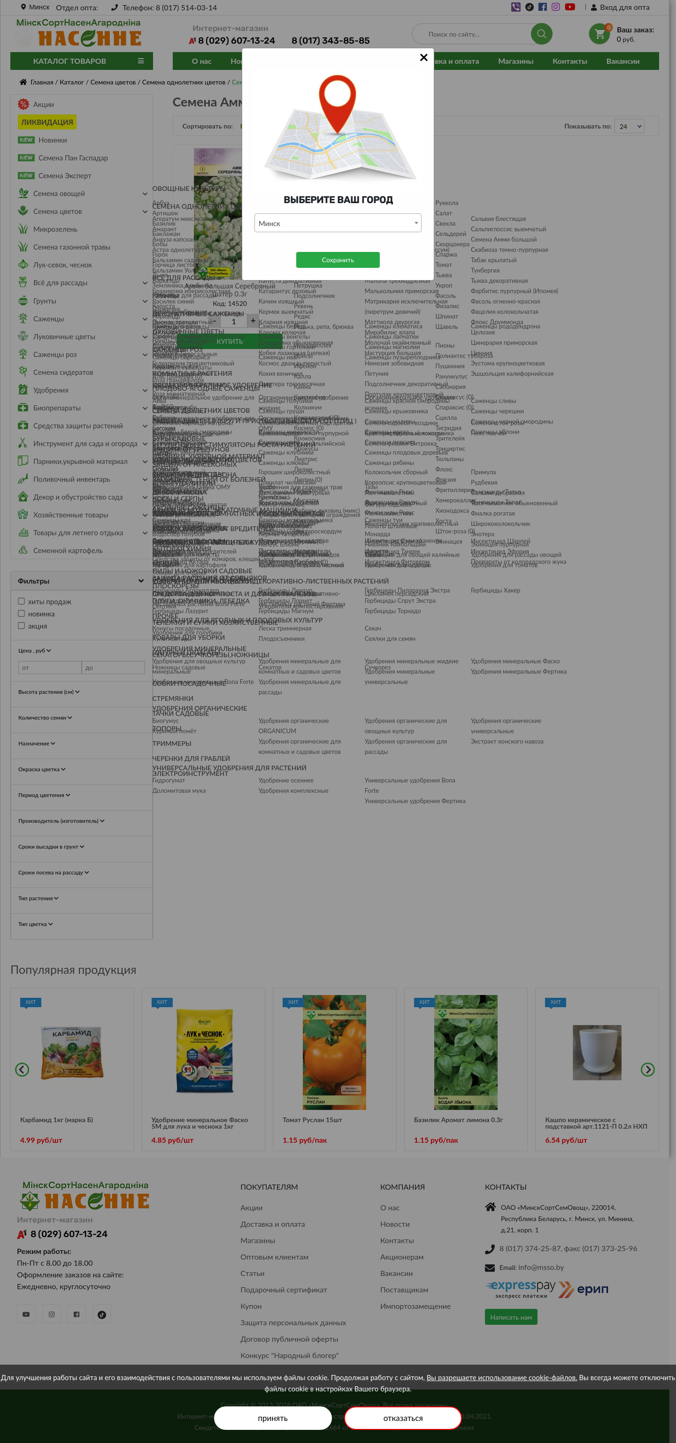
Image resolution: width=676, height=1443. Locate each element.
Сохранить (338, 260)
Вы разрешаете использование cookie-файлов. (502, 1377)
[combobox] (338, 222)
